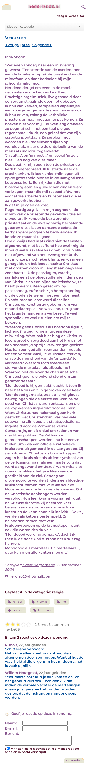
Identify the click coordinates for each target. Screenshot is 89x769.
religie (58, 592)
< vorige (12, 45)
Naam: (11, 723)
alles (26, 45)
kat (61, 602)
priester (39, 602)
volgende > (42, 45)
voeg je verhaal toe (71, 16)
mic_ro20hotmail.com (31, 576)
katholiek (42, 610)
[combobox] (42, 26)
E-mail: (11, 728)
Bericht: (12, 733)
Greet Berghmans (38, 565)
